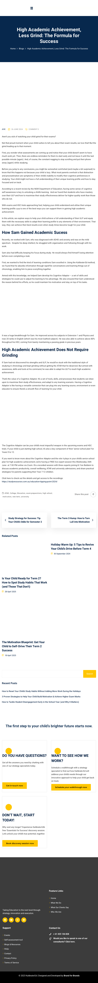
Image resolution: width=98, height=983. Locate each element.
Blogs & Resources (12, 944)
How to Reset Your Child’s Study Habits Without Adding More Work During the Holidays (41, 691)
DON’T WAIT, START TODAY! (18, 818)
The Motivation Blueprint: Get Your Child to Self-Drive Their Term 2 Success (23, 646)
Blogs (21, 48)
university (25, 496)
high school (47, 493)
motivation (7, 496)
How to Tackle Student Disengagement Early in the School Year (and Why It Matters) (40, 702)
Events (7, 935)
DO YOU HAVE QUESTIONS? (24, 755)
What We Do (56, 902)
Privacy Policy (10, 958)
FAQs (6, 949)
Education (21, 493)
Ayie (3, 129)
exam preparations (34, 493)
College (13, 493)
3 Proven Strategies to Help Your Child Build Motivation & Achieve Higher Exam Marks (41, 696)
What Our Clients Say (60, 907)
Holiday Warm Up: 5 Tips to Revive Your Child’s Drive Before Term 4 (72, 547)
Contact (7, 953)
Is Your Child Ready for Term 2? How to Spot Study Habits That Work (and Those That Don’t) (24, 582)
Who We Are (56, 912)
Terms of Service (11, 962)
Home (13, 48)
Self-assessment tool (13, 939)
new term (16, 496)
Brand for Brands (71, 975)
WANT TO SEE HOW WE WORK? (70, 758)
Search (89, 674)
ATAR (7, 493)
